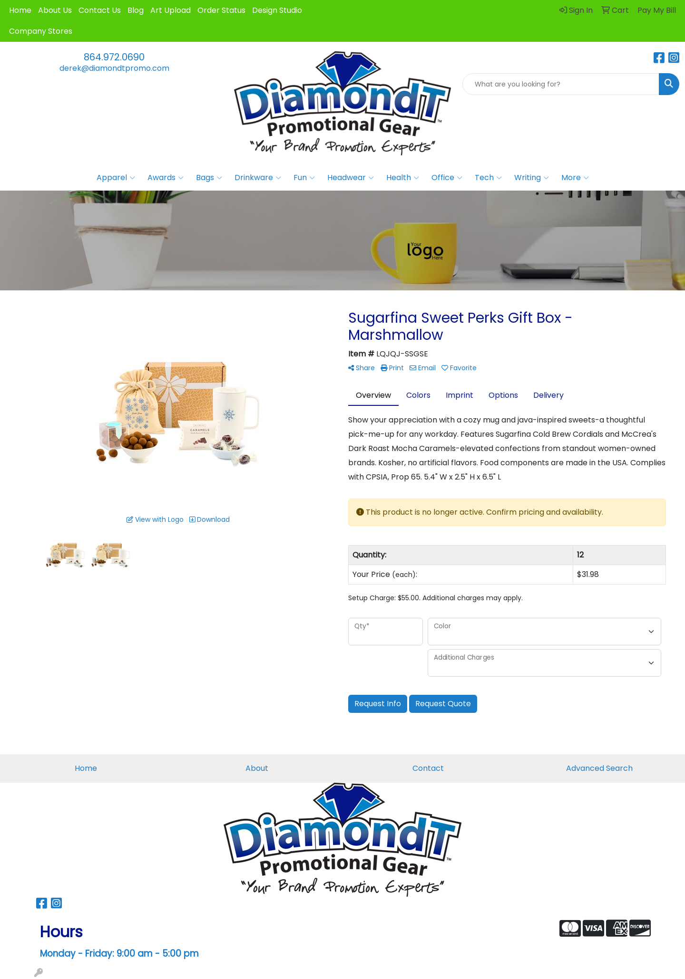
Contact (428, 768)
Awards (165, 177)
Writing (531, 177)
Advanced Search (599, 768)
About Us (55, 10)
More (575, 177)
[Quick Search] (560, 84)
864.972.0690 (114, 57)
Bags (209, 177)
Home (20, 10)
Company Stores (40, 31)
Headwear (350, 177)
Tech (488, 177)
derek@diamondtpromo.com (114, 68)
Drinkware (258, 177)
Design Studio (277, 10)
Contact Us (99, 10)
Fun (304, 177)
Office (446, 177)
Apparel (116, 177)
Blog (135, 10)
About (256, 768)
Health (402, 177)
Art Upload (170, 10)
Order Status (221, 10)
